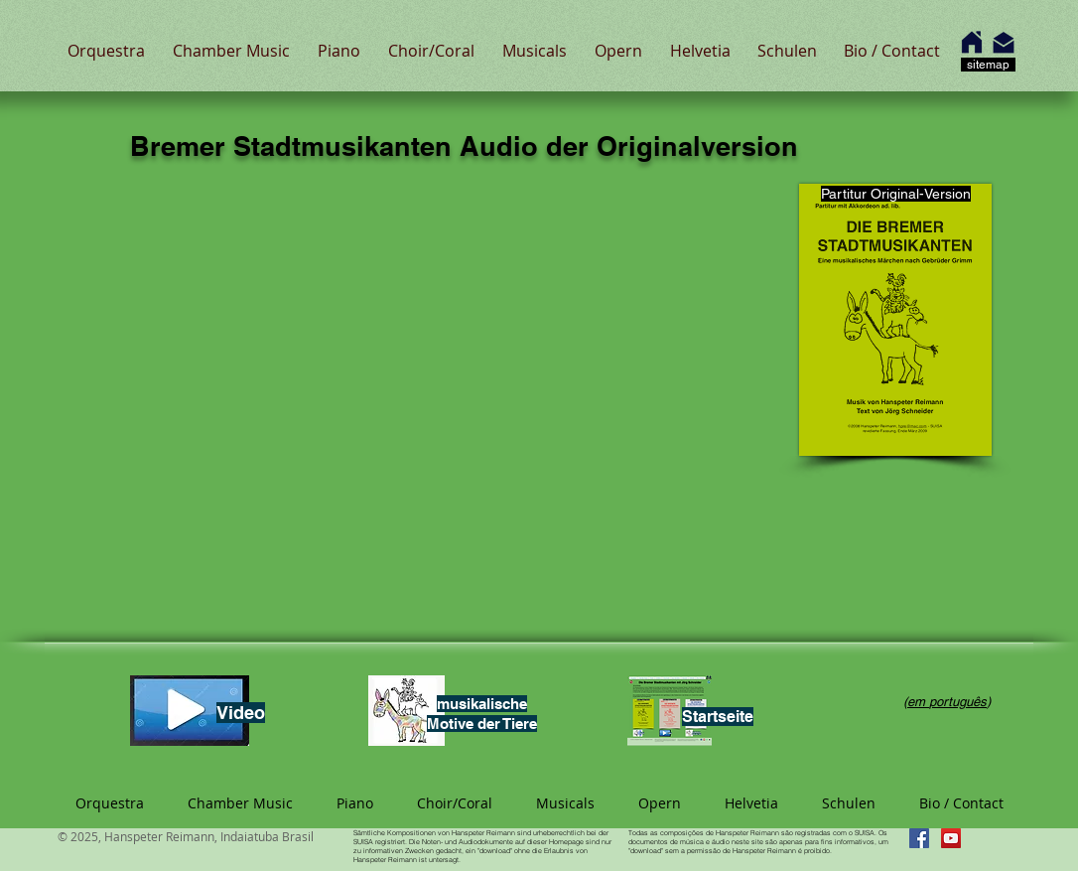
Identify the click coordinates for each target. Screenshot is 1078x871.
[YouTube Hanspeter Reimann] (951, 838)
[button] (106, 51)
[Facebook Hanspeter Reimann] (919, 838)
